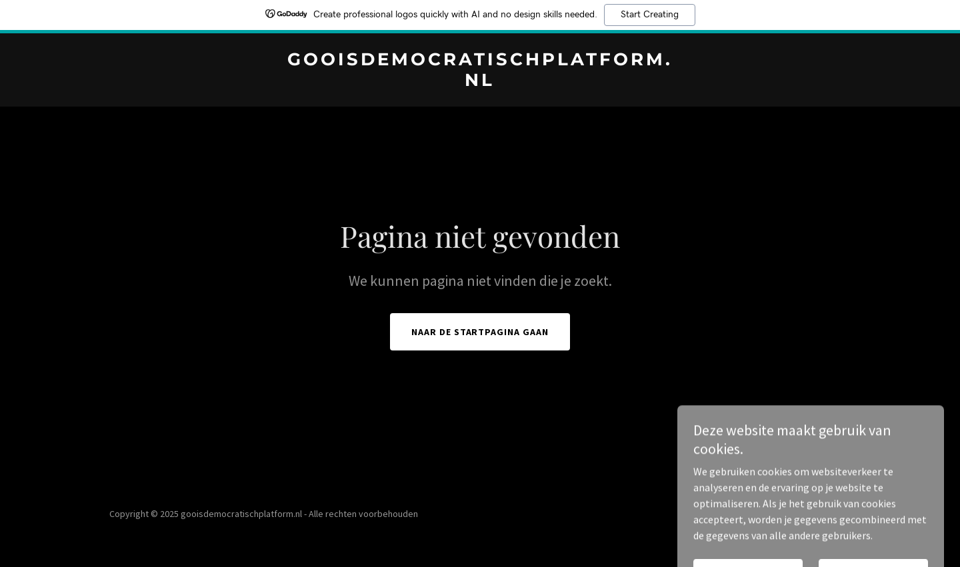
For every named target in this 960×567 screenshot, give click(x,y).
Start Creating (650, 14)
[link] (480, 82)
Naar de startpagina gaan (480, 332)
